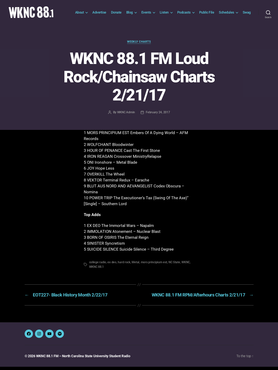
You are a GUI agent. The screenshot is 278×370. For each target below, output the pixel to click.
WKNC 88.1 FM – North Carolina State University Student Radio (83, 359)
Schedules (226, 14)
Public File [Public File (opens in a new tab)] (206, 14)
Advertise (99, 14)
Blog (129, 14)
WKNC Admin (126, 115)
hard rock (124, 265)
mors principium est (154, 265)
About (79, 14)
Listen (164, 14)
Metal (135, 265)
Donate (116, 14)
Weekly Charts (139, 45)
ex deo (111, 265)
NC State (174, 265)
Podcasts (184, 14)
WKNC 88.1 (96, 270)
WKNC (185, 265)
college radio (97, 265)
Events (146, 14)
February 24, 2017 (158, 115)
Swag (247, 14)
